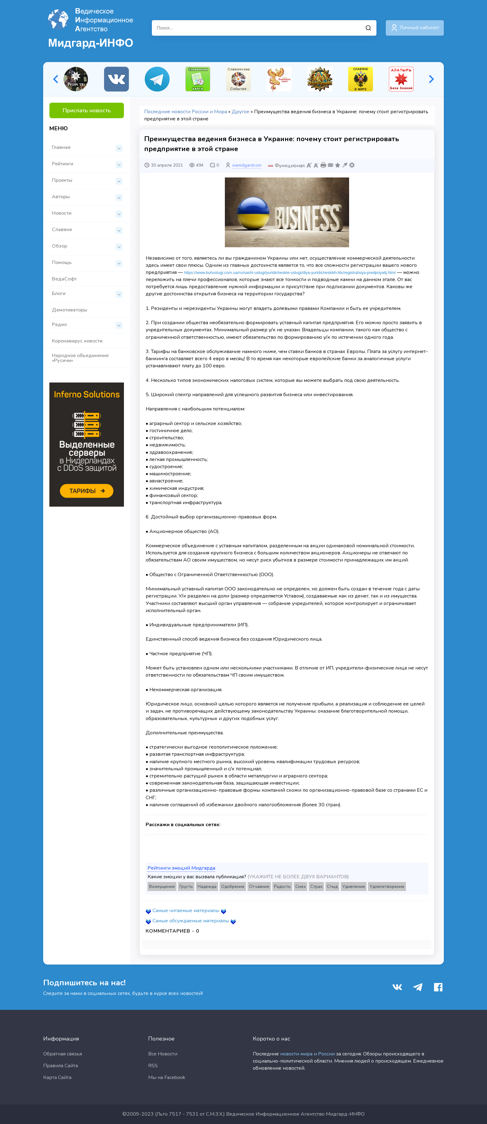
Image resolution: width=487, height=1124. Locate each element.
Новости (87, 213)
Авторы (87, 197)
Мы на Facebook (166, 1077)
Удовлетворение (387, 886)
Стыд (332, 886)
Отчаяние (259, 886)
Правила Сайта (60, 1065)
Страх (316, 886)
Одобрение (232, 886)
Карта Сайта (57, 1077)
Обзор (87, 246)
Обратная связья (62, 1053)
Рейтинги (87, 164)
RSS (153, 1065)
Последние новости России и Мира (185, 111)
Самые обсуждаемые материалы (190, 920)
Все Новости (162, 1053)
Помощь (87, 263)
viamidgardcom (247, 165)
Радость (282, 886)
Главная (87, 148)
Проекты (87, 181)
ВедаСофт (64, 278)
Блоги (87, 294)
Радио (87, 325)
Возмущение (162, 886)
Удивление (353, 886)
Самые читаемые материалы (185, 910)
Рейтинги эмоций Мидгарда (181, 868)
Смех (300, 886)
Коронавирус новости (77, 341)
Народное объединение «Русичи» (80, 358)
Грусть (186, 886)
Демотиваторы (69, 310)
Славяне (87, 230)
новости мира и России (307, 1053)
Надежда (207, 886)
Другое (240, 111)
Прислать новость (87, 110)
